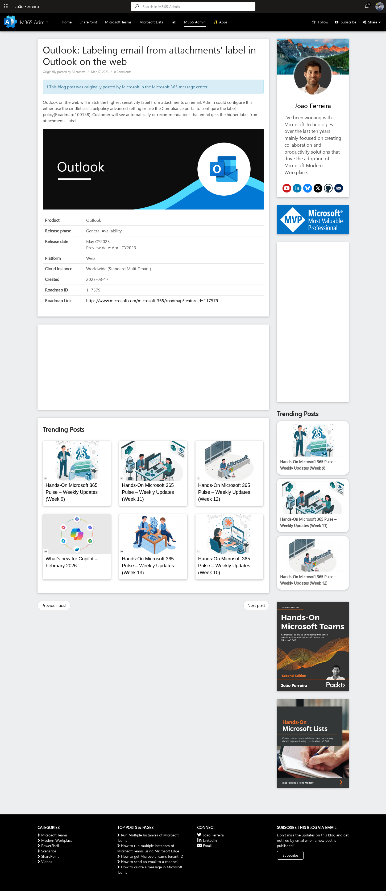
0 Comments (122, 72)
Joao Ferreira (313, 105)
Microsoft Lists (151, 21)
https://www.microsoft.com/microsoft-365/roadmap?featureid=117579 (152, 300)
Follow (323, 21)
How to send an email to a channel (147, 861)
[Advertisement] (153, 367)
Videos (45, 861)
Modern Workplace (55, 840)
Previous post (54, 605)
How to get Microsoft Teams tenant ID (150, 856)
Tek (173, 21)
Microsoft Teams (118, 21)
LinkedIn (207, 840)
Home (67, 21)
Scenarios (47, 850)
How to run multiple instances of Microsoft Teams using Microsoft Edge (148, 848)
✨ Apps (220, 21)
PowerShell (48, 845)
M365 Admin (195, 21)
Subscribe (348, 21)
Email (204, 845)
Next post (256, 605)
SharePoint (88, 21)
